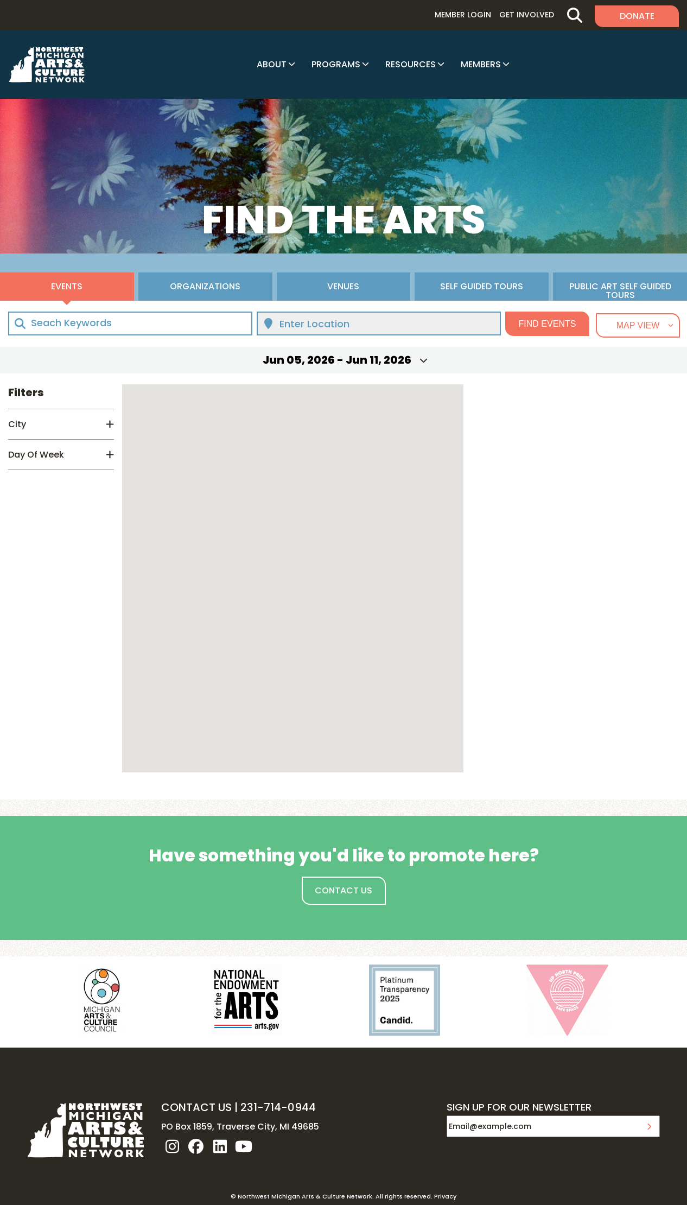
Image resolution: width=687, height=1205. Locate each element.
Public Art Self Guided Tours (620, 290)
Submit (649, 1126)
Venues (343, 286)
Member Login (463, 14)
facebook (196, 1146)
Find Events (547, 323)
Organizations (205, 286)
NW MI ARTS (46, 65)
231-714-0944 (278, 1107)
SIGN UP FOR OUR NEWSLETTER (519, 1108)
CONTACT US (196, 1107)
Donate (637, 16)
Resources (410, 64)
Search (574, 15)
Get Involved (526, 14)
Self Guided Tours (481, 286)
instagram (172, 1146)
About (272, 64)
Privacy (445, 1196)
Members (481, 64)
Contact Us (343, 890)
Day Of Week (36, 454)
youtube (244, 1146)
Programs (335, 64)
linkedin (220, 1146)
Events (66, 286)
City (17, 424)
